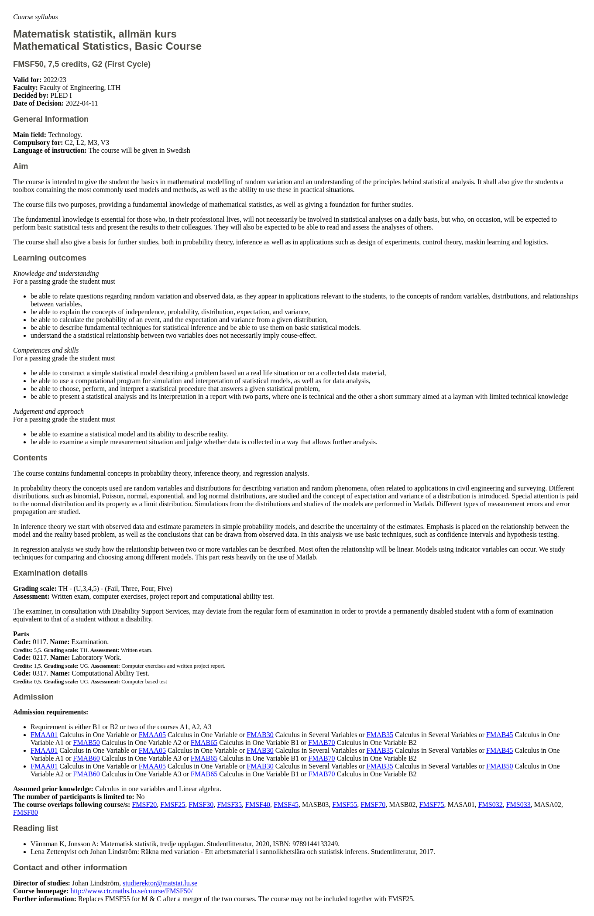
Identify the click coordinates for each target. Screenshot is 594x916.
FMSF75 (431, 804)
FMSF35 (229, 804)
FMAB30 (260, 734)
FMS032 (490, 804)
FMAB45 (499, 734)
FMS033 (518, 804)
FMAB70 (321, 742)
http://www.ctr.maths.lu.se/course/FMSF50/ (132, 891)
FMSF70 (373, 804)
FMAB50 (86, 742)
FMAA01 (44, 734)
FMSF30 (201, 804)
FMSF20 (144, 804)
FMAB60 (86, 758)
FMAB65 (204, 742)
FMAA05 (152, 734)
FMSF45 (286, 804)
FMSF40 (257, 804)
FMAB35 (380, 734)
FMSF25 (172, 804)
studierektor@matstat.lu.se (160, 883)
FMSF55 (344, 804)
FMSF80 (25, 812)
